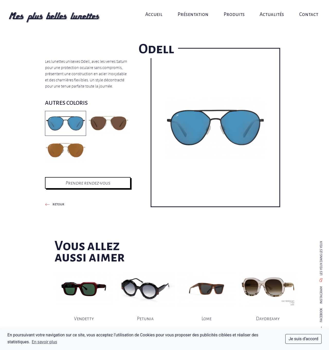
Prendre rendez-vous (88, 183)
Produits (231, 9)
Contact (303, 9)
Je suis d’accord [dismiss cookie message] (303, 338)
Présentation (192, 9)
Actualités (268, 9)
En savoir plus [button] (44, 341)
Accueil (155, 9)
